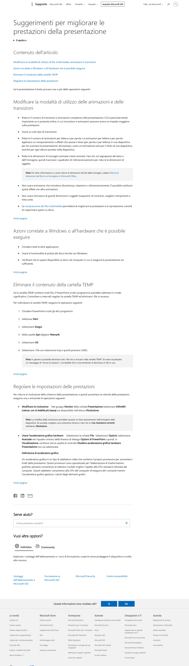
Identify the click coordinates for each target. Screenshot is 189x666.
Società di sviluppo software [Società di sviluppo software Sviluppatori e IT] (135, 652)
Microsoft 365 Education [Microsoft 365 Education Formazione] (77, 635)
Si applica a (21, 40)
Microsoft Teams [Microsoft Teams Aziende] (101, 650)
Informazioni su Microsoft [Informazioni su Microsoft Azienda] (162, 625)
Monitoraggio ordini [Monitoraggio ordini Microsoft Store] (47, 640)
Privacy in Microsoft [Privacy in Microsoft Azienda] (160, 635)
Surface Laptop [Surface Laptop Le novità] (15, 625)
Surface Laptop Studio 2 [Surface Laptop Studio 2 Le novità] (18, 630)
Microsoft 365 (56, 4)
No (126, 603)
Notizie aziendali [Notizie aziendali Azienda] (159, 630)
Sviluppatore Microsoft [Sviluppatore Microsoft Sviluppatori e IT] (133, 620)
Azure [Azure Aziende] (97, 630)
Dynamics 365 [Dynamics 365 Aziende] (100, 635)
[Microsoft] (20, 4)
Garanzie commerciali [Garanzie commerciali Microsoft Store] (48, 650)
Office (68, 4)
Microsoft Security (85, 576)
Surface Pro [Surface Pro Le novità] (14, 620)
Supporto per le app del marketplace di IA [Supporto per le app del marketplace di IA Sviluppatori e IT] (133, 631)
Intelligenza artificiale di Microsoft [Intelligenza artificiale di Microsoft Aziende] (108, 620)
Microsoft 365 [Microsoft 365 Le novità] (15, 645)
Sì (109, 603)
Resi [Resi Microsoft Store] (41, 635)
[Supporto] (41, 4)
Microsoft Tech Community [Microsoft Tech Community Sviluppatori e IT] (135, 637)
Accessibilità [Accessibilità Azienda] (158, 645)
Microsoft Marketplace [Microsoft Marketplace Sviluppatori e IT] (133, 642)
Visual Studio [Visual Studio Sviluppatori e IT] (130, 657)
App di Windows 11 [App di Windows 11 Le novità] (17, 655)
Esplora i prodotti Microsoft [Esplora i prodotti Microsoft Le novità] (20, 650)
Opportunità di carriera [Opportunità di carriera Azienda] (161, 620)
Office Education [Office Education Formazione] (74, 640)
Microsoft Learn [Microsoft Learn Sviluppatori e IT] (130, 625)
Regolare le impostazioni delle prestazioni (35, 80)
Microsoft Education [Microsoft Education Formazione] (75, 620)
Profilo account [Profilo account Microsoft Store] (45, 620)
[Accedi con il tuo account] (175, 4)
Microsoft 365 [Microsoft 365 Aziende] (100, 640)
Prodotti (78, 4)
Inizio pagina (20, 218)
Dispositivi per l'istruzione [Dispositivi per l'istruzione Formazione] (78, 625)
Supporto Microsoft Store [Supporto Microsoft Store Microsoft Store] (49, 630)
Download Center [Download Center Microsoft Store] (46, 625)
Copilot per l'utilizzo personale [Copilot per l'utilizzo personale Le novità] (21, 640)
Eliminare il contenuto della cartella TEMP (35, 74)
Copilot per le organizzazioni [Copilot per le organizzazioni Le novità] (20, 635)
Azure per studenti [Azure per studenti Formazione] (75, 657)
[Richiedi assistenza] (168, 4)
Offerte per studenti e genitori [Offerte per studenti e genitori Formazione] (79, 652)
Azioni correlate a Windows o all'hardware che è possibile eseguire (49, 68)
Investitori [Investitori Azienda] (157, 640)
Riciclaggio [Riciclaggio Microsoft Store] (44, 645)
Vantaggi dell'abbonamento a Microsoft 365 (24, 579)
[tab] (24, 547)
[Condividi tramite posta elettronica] (29, 495)
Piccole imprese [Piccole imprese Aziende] (100, 655)
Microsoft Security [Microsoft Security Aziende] (101, 625)
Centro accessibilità (117, 576)
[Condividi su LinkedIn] (21, 495)
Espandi (92, 4)
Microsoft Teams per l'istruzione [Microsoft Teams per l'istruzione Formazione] (80, 630)
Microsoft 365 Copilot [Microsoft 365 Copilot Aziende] (103, 645)
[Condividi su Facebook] (15, 495)
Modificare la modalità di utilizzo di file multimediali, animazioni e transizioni (54, 62)
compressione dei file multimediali (43, 206)
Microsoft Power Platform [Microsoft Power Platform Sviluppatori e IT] (134, 647)
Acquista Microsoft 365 (112, 4)
